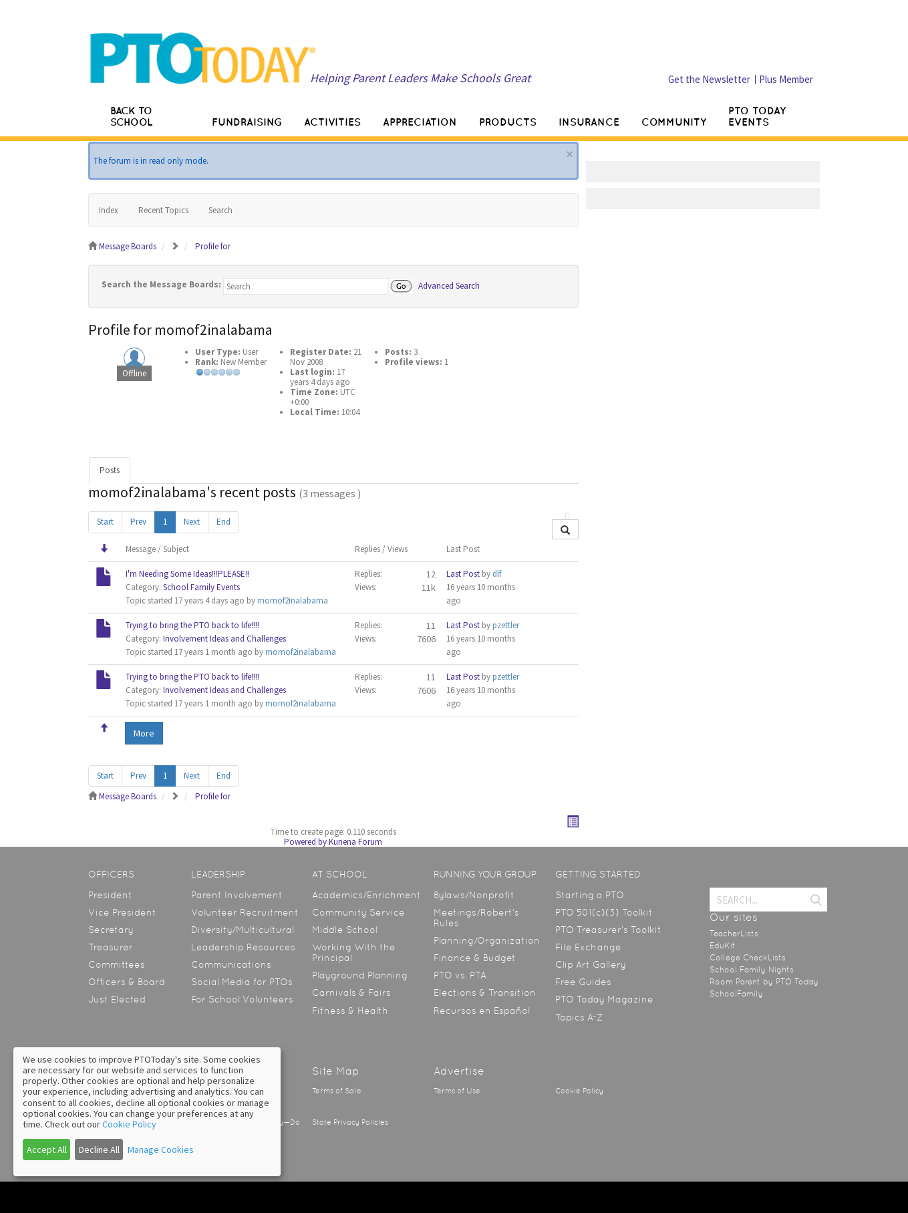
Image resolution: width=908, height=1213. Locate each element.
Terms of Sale (336, 1091)
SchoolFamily (736, 993)
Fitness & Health (350, 1010)
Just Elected (117, 999)
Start (105, 521)
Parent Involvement (237, 895)
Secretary (111, 929)
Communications (231, 964)
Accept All (47, 1149)
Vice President (122, 912)
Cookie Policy (579, 1091)
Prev (138, 521)
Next (192, 521)
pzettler (505, 625)
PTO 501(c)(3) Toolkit (604, 912)
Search (220, 210)
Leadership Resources (243, 947)
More (144, 733)
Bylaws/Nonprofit (474, 895)
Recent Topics (163, 210)
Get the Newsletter (709, 79)
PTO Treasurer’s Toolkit (608, 929)
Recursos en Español (482, 1010)
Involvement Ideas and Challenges (224, 638)
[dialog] (147, 1111)
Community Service (358, 912)
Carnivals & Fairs (351, 992)
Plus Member (786, 79)
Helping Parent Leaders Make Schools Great (420, 78)
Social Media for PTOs (242, 981)
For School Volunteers (242, 999)
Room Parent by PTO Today (764, 981)
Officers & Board (126, 981)
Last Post (463, 573)
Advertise (459, 1071)
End (223, 521)
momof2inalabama (292, 600)
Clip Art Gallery (590, 964)
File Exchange (588, 947)
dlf (496, 573)
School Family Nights (752, 969)
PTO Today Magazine (604, 999)
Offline (134, 373)
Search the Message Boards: (161, 284)
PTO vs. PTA (460, 975)
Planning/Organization (487, 940)
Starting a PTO (589, 895)
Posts (110, 470)
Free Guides (583, 981)
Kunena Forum (355, 841)
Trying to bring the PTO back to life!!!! (192, 625)
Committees (116, 964)
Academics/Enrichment (366, 895)
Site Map (335, 1071)
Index (108, 210)
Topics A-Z (579, 1017)
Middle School (344, 929)
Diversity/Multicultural (242, 929)
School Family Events (201, 587)
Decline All (99, 1149)
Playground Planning (360, 975)
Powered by (305, 841)
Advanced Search (449, 285)
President (110, 895)
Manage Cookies (161, 1149)
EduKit (723, 945)
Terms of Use (457, 1091)
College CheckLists (748, 957)
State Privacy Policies (350, 1122)
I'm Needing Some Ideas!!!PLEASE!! (187, 573)
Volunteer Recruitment (245, 912)
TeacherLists (734, 933)
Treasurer (110, 947)
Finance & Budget (475, 957)
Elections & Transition (485, 992)
